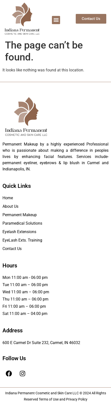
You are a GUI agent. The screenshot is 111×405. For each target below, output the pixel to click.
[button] (56, 20)
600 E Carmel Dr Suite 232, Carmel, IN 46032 (41, 342)
